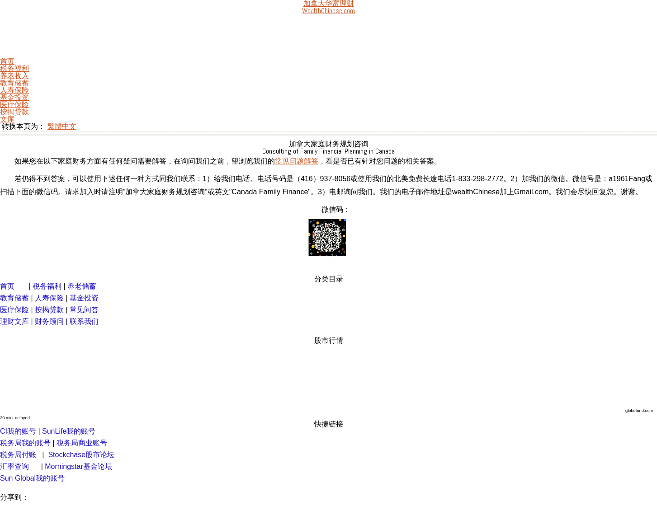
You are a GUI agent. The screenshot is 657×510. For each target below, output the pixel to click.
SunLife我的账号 (68, 431)
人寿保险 (14, 90)
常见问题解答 (296, 161)
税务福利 (14, 68)
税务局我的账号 (25, 443)
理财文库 (14, 321)
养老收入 (14, 76)
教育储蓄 (14, 83)
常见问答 (84, 309)
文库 (7, 119)
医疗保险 (14, 104)
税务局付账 (18, 455)
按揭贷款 (14, 112)
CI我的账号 (18, 431)
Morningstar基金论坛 (78, 466)
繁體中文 (61, 126)
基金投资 (14, 97)
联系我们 (84, 321)
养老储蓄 (81, 286)
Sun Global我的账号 (32, 478)
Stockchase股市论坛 (81, 455)
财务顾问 (49, 321)
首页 (7, 61)
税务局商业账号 (82, 443)
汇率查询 (14, 466)
